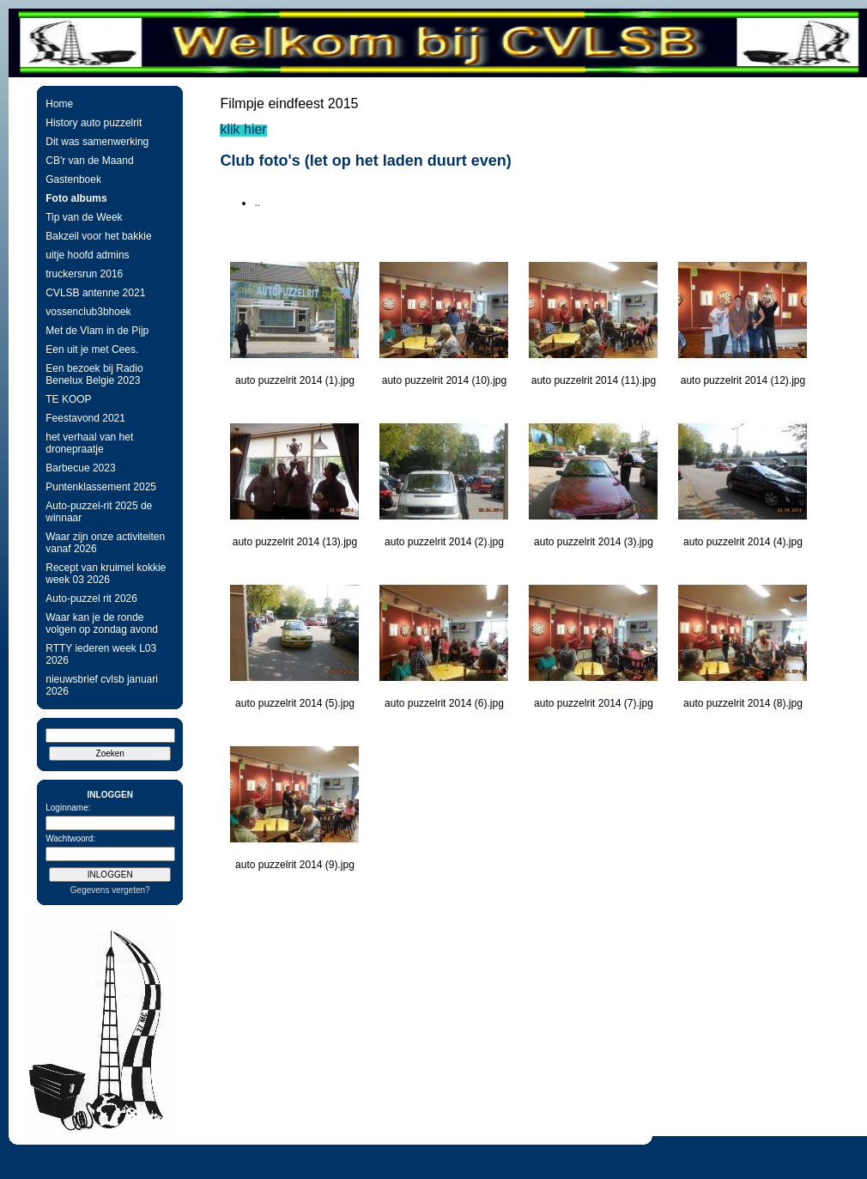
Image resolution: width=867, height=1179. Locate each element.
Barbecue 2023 (80, 468)
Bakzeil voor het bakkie (98, 236)
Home (59, 104)
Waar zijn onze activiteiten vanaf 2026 (105, 543)
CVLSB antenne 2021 (95, 293)
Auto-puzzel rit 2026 (91, 599)
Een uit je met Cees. (91, 349)
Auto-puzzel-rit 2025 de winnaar (98, 512)
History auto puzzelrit (93, 123)
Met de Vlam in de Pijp (97, 331)
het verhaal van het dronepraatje (89, 443)
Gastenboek (73, 179)
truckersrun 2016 (84, 274)
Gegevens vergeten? (110, 890)
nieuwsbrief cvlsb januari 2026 (101, 685)
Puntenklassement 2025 (100, 487)
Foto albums (75, 198)
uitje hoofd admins (87, 255)
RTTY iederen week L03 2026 (100, 654)
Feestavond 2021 (85, 418)
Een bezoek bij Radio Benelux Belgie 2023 (93, 374)
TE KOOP (68, 399)
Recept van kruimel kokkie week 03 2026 (105, 574)
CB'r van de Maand (89, 161)
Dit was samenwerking (97, 142)
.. (257, 203)
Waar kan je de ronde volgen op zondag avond (101, 623)
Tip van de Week (83, 217)
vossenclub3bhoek (87, 312)
